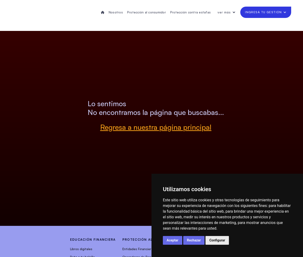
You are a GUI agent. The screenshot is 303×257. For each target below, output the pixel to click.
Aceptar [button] (172, 240)
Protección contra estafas (190, 12)
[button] (226, 12)
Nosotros (116, 12)
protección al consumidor (150, 239)
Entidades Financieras (138, 249)
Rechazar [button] (194, 240)
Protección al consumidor (146, 12)
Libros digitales (81, 249)
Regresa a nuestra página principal (155, 127)
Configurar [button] (217, 240)
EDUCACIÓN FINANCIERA (93, 239)
